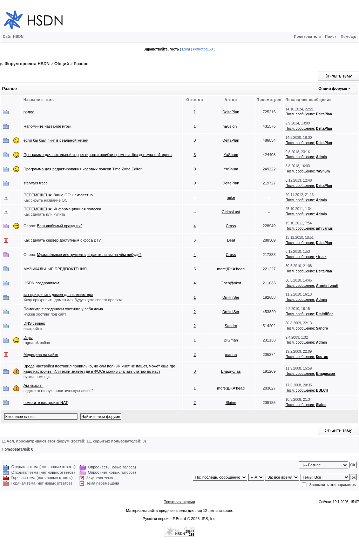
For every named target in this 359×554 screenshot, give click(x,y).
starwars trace (35, 183)
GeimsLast (231, 212)
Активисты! (33, 385)
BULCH (322, 390)
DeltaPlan (231, 112)
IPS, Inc (209, 518)
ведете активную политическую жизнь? (58, 391)
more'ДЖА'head (231, 269)
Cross (231, 226)
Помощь (348, 37)
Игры (28, 338)
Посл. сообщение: (300, 114)
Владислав (231, 371)
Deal (231, 240)
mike (231, 197)
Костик (322, 357)
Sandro (231, 326)
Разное (81, 63)
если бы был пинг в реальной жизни (55, 140)
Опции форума (332, 88)
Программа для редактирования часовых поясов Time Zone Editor (82, 169)
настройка (32, 328)
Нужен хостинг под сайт (44, 314)
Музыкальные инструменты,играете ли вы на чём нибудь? (89, 254)
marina (231, 354)
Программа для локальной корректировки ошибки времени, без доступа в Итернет (97, 155)
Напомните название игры (47, 126)
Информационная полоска (77, 209)
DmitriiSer (230, 297)
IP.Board (178, 518)
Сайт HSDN (13, 37)
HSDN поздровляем (41, 283)
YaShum (231, 155)
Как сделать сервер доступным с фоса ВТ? (62, 240)
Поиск (331, 37)
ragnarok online (36, 342)
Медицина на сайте (40, 354)
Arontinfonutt (327, 286)
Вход (186, 49)
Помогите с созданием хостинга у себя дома (63, 309)
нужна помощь (36, 376)
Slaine (230, 402)
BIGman (231, 340)
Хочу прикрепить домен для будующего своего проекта (72, 300)
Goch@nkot (231, 283)
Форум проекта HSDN (27, 63)
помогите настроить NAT (45, 402)
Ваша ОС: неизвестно (73, 195)
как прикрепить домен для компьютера (58, 294)
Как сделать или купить (44, 214)
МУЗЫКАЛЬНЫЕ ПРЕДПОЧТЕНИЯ (55, 269)
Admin (321, 157)
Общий (61, 63)
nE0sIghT (231, 126)
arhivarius (324, 228)
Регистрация (203, 49)
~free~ (321, 257)
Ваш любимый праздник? (59, 226)
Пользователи (307, 37)
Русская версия (156, 518)
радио (28, 112)
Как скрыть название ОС (45, 200)
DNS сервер (34, 323)
